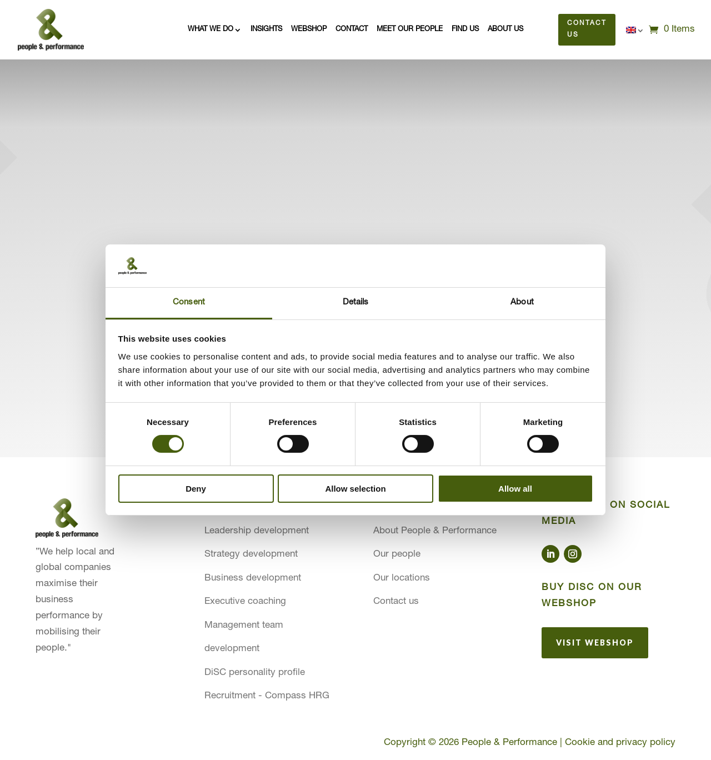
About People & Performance (435, 531)
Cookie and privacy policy (620, 743)
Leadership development (256, 531)
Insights (266, 29)
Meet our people (410, 29)
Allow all (515, 488)
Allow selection (355, 488)
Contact (352, 29)
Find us (465, 29)
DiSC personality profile (254, 673)
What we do (210, 29)
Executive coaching (245, 602)
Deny (196, 488)
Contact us (587, 29)
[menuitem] (635, 31)
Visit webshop (595, 642)
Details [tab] (356, 302)
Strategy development (251, 554)
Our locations (401, 578)
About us (505, 29)
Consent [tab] (189, 302)
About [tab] (522, 302)
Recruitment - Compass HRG (266, 696)
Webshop (309, 29)
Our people (396, 554)
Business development (252, 578)
